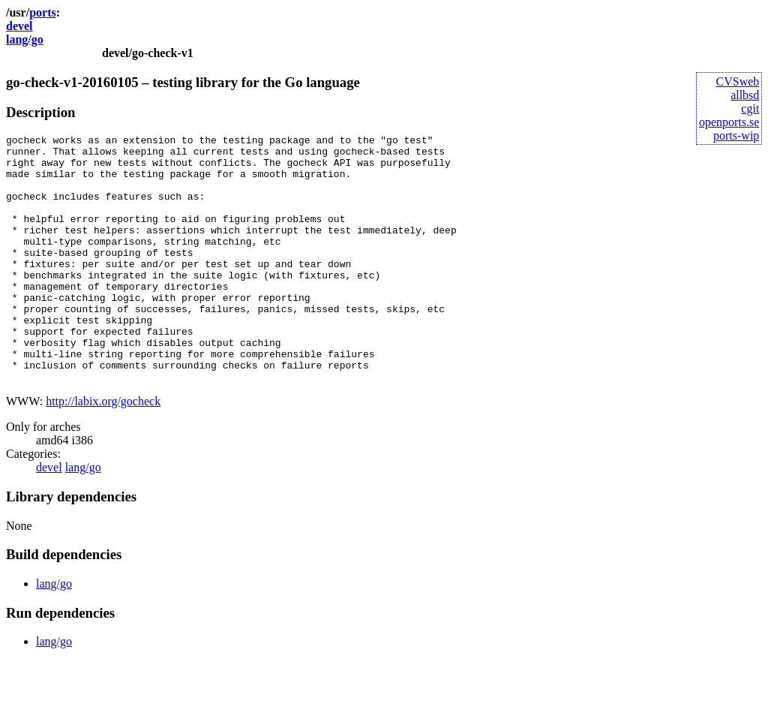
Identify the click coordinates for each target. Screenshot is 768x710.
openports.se (729, 122)
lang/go (25, 39)
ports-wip (736, 135)
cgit (750, 108)
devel (19, 26)
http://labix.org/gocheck (103, 450)
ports (42, 12)
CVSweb (738, 81)
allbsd (744, 95)
